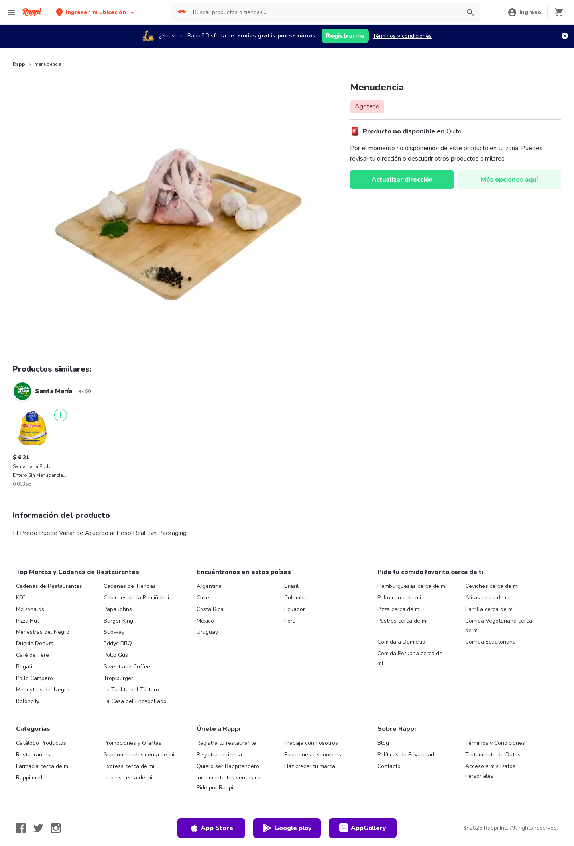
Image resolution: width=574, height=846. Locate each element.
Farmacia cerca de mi (42, 766)
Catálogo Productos (41, 743)
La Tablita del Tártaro (131, 689)
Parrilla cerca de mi (489, 609)
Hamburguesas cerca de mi (411, 586)
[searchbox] (324, 12)
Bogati (24, 666)
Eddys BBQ (118, 643)
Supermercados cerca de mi (139, 754)
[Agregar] (60, 415)
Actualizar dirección (402, 179)
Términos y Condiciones (495, 743)
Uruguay (207, 632)
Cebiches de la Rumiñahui (136, 597)
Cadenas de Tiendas (130, 586)
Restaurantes (33, 754)
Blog (383, 743)
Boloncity (27, 701)
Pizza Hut (27, 621)
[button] (96, 12)
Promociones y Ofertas (132, 743)
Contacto (389, 766)
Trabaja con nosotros (311, 743)
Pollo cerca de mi (399, 597)
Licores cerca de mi (128, 777)
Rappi (19, 64)
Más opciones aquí (509, 179)
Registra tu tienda (219, 754)
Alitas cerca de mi (488, 597)
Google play (287, 828)
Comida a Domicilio (401, 642)
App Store (211, 828)
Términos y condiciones (402, 36)
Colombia (296, 597)
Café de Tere (32, 655)
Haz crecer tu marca (309, 766)
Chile (203, 597)
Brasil (291, 586)
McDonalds (30, 609)
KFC (21, 597)
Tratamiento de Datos (493, 754)
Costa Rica (210, 609)
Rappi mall (29, 777)
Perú (290, 621)
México (205, 621)
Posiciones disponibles (312, 754)
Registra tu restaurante (226, 743)
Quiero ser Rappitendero (228, 766)
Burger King (118, 621)
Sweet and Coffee (127, 666)
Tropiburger (118, 678)
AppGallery (362, 828)
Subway (114, 632)
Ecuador (294, 609)
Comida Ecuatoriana (490, 642)
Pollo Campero (34, 678)
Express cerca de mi (129, 766)
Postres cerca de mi (402, 621)
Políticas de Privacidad (405, 754)
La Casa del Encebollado (135, 701)
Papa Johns (118, 609)
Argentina (209, 586)
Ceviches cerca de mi (492, 586)
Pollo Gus (116, 655)
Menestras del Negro (42, 632)
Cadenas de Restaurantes (49, 586)
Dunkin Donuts (34, 643)
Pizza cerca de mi (399, 609)
